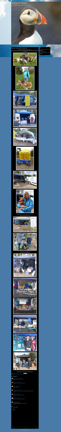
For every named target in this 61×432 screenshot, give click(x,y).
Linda (14, 406)
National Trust (22, 374)
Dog (13, 374)
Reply (14, 404)
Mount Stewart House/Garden (17, 374)
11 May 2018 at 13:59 (17, 406)
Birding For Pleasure (19, 3)
